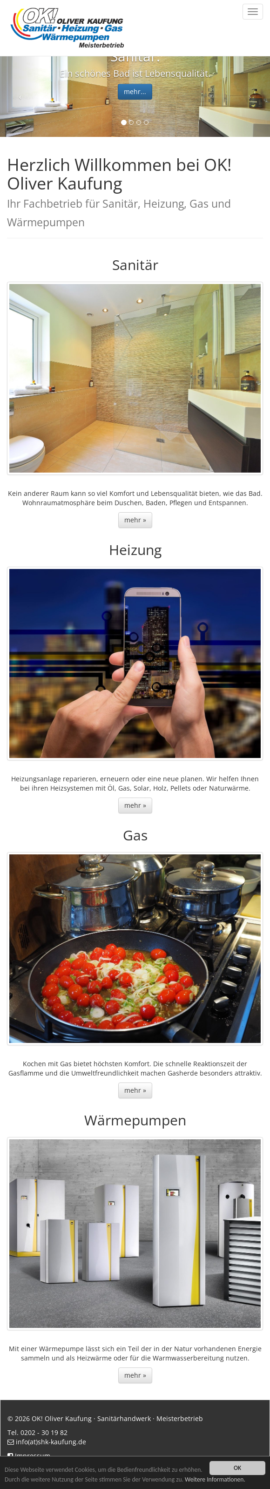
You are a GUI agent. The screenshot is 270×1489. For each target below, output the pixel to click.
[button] (20, 96)
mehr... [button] (135, 91)
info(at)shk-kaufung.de (51, 1441)
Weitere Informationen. (215, 1479)
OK (237, 1468)
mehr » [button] (135, 519)
